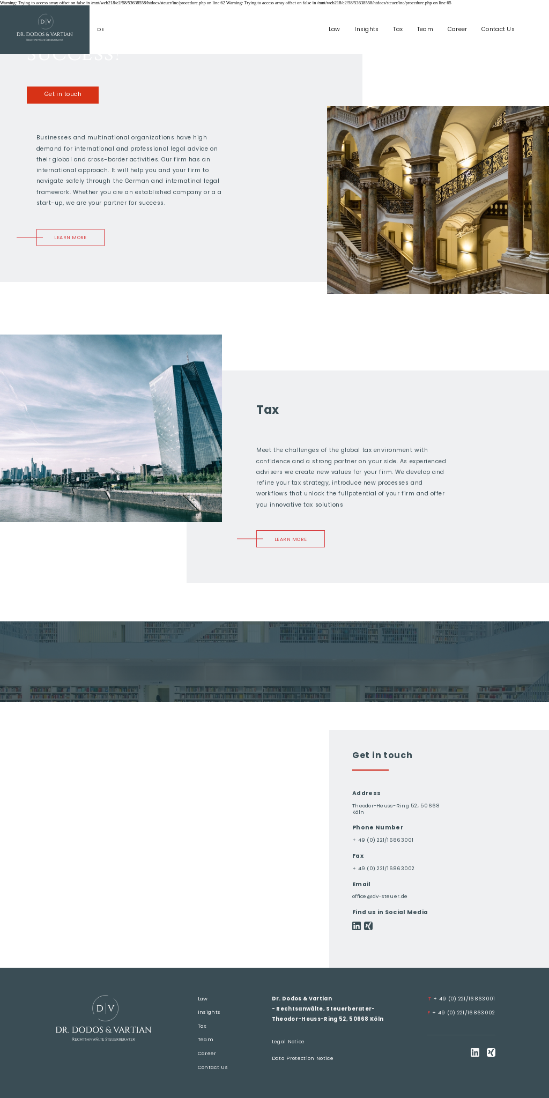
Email (361, 884)
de (100, 30)
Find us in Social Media (390, 912)
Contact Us (498, 29)
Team (425, 29)
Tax (398, 29)
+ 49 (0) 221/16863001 (383, 839)
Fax (357, 855)
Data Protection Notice (302, 1058)
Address (366, 793)
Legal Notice (288, 1041)
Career (458, 29)
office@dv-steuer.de (379, 896)
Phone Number (377, 827)
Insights (366, 29)
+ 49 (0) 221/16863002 (461, 1012)
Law (334, 29)
